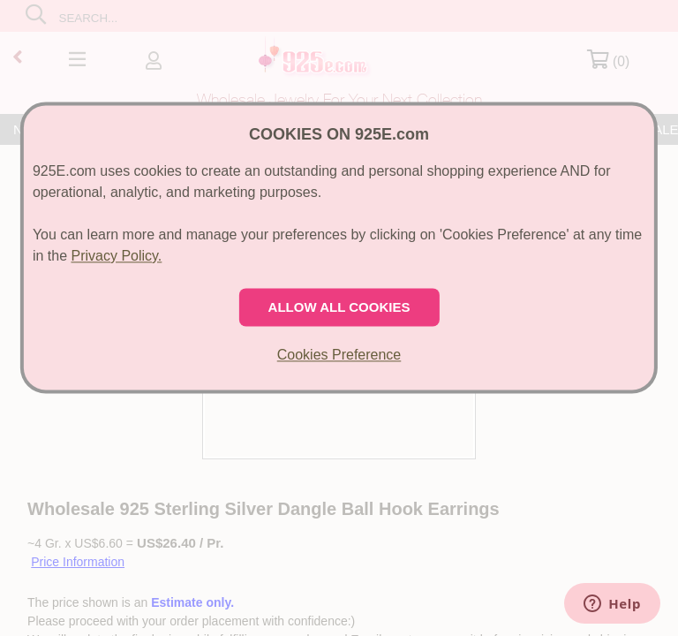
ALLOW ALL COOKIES (339, 306)
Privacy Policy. (116, 255)
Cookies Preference (339, 354)
